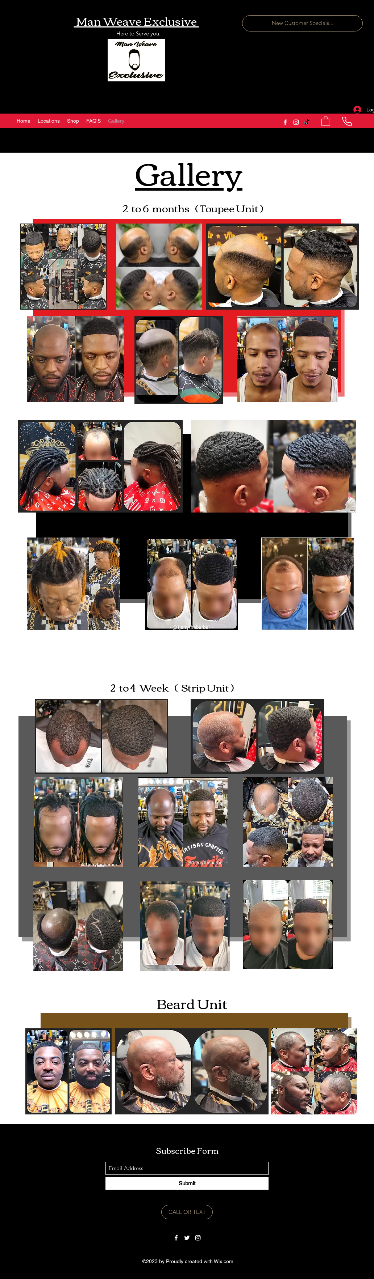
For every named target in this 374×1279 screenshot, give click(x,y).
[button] (325, 120)
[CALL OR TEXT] (187, 1212)
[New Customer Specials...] (302, 23)
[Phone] (347, 121)
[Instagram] (296, 122)
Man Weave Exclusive (136, 20)
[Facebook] (285, 122)
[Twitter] (187, 1237)
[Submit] (187, 1183)
